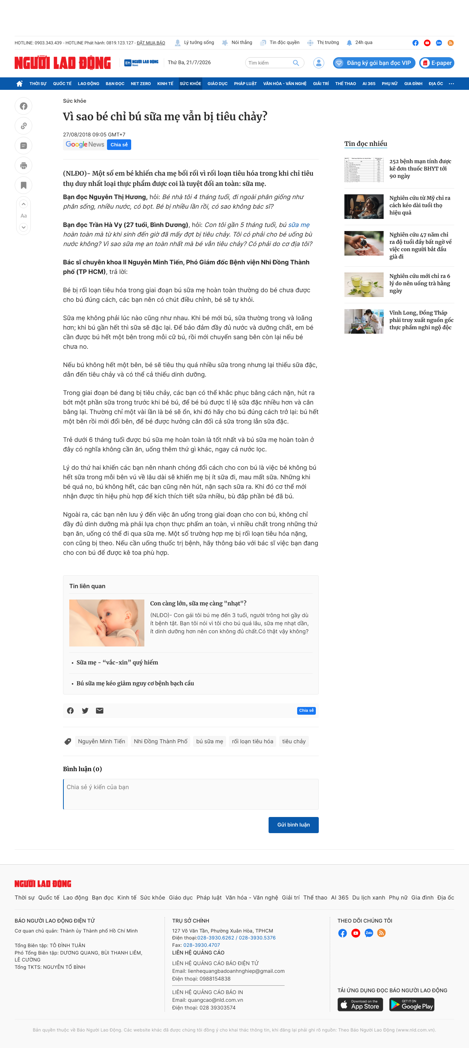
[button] (23, 203)
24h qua (359, 43)
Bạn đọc (115, 83)
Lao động (89, 83)
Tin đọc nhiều (365, 144)
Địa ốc (436, 83)
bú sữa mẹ (209, 741)
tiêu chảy (294, 741)
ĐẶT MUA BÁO (151, 42)
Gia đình (413, 83)
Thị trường (323, 43)
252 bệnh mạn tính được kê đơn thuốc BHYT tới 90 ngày (420, 168)
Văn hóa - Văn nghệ (285, 83)
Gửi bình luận (293, 825)
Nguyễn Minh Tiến (101, 741)
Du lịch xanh (368, 897)
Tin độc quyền (279, 43)
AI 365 (368, 83)
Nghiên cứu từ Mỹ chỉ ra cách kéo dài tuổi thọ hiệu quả (419, 205)
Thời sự (38, 83)
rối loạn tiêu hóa (252, 741)
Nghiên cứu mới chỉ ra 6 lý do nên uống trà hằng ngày (419, 283)
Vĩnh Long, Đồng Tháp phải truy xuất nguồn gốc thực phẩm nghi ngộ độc (421, 320)
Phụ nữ (390, 83)
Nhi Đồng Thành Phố (160, 741)
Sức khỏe (190, 83)
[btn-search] (296, 62)
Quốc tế (62, 83)
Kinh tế (166, 83)
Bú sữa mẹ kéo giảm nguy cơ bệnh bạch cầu (135, 683)
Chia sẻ (119, 144)
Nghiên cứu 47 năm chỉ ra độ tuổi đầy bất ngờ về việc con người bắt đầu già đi (420, 245)
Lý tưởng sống (194, 43)
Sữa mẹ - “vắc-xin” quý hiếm (117, 662)
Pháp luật (245, 83)
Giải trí (321, 83)
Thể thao (345, 83)
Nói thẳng (236, 43)
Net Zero (141, 83)
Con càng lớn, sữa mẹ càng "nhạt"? (198, 603)
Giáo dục (218, 83)
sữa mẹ (299, 225)
